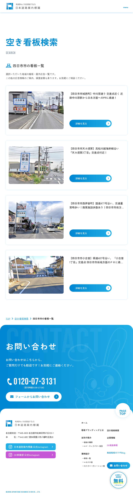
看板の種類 (88, 442)
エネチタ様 (88, 462)
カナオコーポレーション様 (94, 466)
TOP (8, 318)
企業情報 (111, 437)
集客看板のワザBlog (116, 452)
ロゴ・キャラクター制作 (93, 446)
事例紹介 (85, 453)
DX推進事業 (112, 445)
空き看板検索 (21, 318)
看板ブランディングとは (92, 430)
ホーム (84, 422)
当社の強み (86, 437)
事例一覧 (87, 458)
